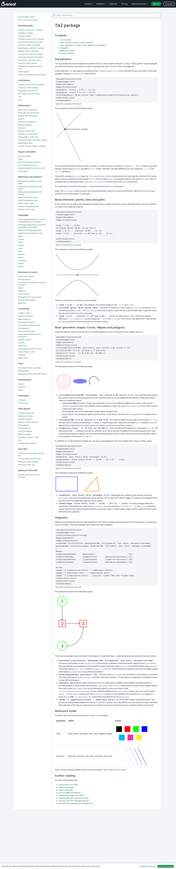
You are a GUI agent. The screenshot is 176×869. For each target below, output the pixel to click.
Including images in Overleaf (29, 45)
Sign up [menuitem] (156, 4)
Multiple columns (24, 340)
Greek (20, 248)
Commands (22, 400)
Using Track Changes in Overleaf (30, 54)
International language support (30, 230)
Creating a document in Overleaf (30, 30)
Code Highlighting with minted (29, 349)
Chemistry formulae (25, 416)
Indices (20, 288)
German (21, 245)
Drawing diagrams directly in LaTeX (73, 798)
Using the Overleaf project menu (30, 42)
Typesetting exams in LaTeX (28, 437)
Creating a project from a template (31, 39)
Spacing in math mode (26, 131)
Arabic (20, 236)
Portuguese (22, 260)
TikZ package (23, 171)
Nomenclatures (24, 294)
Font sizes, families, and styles (29, 368)
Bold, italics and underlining (28, 94)
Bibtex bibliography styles (27, 197)
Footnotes (21, 355)
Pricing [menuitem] (124, 4)
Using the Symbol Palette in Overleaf (32, 146)
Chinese (21, 239)
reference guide (69, 406)
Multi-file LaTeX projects (27, 300)
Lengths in (24, 313)
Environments (23, 403)
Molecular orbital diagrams (28, 422)
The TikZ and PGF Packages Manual (74, 800)
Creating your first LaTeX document (31, 85)
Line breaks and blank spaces (29, 325)
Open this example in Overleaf (68, 104)
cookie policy (95, 866)
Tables (20, 159)
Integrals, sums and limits (28, 134)
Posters (20, 390)
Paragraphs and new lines (28, 91)
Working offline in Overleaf (28, 51)
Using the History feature (27, 63)
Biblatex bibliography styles (28, 206)
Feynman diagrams (25, 419)
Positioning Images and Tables (29, 162)
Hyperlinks (22, 303)
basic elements (99, 702)
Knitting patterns (24, 428)
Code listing (22, 346)
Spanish (21, 266)
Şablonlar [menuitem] (114, 4)
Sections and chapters (26, 276)
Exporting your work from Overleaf (31, 48)
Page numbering (24, 319)
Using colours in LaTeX (134, 406)
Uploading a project (25, 33)
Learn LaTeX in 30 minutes (28, 20)
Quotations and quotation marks (30, 233)
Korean (20, 257)
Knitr (20, 440)
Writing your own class (26, 465)
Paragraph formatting (26, 322)
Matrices (21, 119)
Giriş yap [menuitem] (169, 4)
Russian (21, 263)
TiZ (56, 63)
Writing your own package (28, 462)
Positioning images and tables (71, 795)
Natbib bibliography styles (28, 200)
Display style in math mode (28, 137)
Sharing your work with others (29, 60)
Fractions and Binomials (27, 122)
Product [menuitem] (87, 4)
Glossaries (22, 291)
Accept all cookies (165, 866)
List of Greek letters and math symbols (32, 140)
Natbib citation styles (26, 203)
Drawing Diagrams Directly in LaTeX (31, 168)
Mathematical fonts (25, 143)
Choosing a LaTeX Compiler (28, 88)
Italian (20, 251)
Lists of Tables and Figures (28, 165)
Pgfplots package (66, 787)
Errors (20, 100)
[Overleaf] (8, 4)
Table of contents (24, 279)
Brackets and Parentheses (27, 116)
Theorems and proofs (26, 413)
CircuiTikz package (25, 431)
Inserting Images (148, 191)
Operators (22, 128)
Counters (21, 343)
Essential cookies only (148, 866)
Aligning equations (25, 125)
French (20, 242)
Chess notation (23, 425)
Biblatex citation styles (26, 209)
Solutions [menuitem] (100, 4)
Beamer (21, 384)
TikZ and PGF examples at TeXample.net (75, 803)
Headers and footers (25, 316)
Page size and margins (26, 331)
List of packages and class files (29, 459)
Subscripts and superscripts (28, 113)
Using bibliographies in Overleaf (30, 57)
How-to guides (23, 72)
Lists (19, 97)
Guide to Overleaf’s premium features (32, 75)
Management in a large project (29, 297)
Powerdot (21, 387)
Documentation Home (26, 17)
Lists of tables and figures (69, 792)
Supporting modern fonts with (32, 374)
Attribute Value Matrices (27, 443)
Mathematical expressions (28, 110)
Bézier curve (129, 316)
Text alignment (23, 328)
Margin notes (23, 358)
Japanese (21, 254)
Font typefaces (23, 371)
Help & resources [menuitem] (138, 4)
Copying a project (24, 36)
